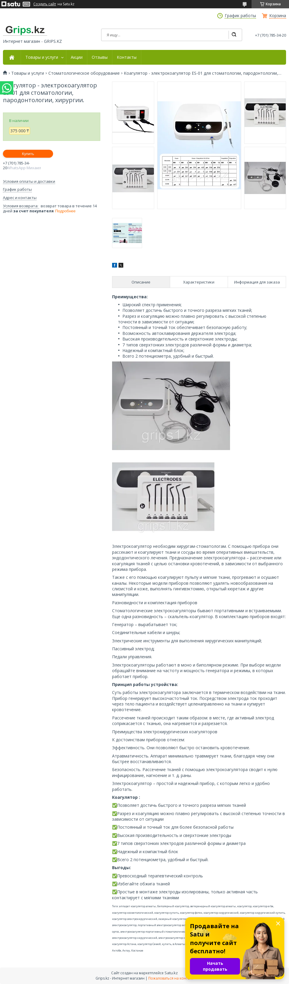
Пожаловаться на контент (170, 978)
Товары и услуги (41, 57)
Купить (28, 153)
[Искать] (234, 35)
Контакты (127, 57)
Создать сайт (44, 4)
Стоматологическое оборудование (84, 73)
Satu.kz (171, 972)
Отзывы (100, 57)
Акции (77, 57)
